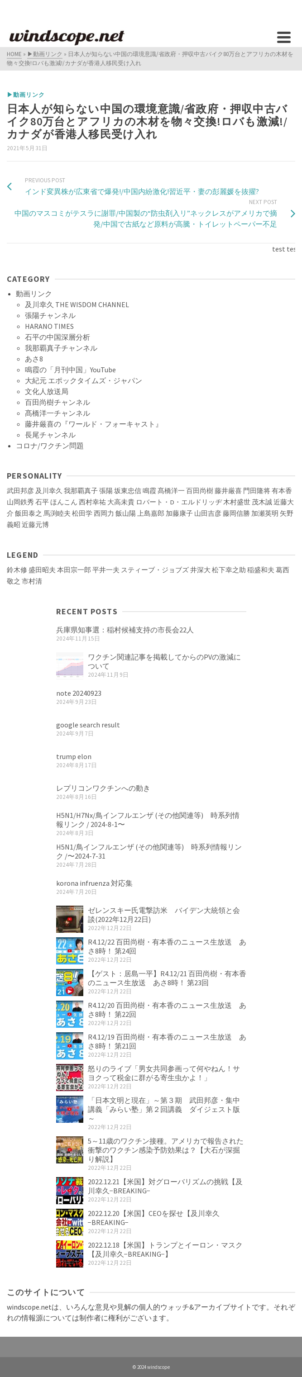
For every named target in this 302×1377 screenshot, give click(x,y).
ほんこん (63, 502)
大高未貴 (120, 502)
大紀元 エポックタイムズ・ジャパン (83, 380)
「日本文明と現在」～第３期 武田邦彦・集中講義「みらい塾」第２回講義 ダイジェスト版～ (164, 1109)
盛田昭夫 (42, 570)
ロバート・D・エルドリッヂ (179, 502)
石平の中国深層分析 (57, 337)
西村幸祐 (92, 502)
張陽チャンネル (50, 315)
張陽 (106, 491)
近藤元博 (35, 525)
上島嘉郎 (150, 513)
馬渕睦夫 (57, 513)
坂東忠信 (127, 491)
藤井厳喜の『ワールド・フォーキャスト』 (94, 423)
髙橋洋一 (171, 491)
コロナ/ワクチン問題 (50, 445)
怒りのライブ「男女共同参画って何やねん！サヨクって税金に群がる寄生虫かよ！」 (164, 1073)
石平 (42, 502)
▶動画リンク (26, 95)
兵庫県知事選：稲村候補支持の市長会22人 (125, 629)
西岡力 (104, 513)
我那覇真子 (81, 491)
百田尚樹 (199, 491)
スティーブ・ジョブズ (155, 570)
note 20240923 (78, 693)
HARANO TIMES (49, 326)
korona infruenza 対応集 (94, 883)
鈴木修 (17, 570)
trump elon (73, 756)
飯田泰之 (28, 513)
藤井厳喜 (228, 491)
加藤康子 (179, 513)
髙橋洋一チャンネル (57, 413)
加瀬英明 (264, 513)
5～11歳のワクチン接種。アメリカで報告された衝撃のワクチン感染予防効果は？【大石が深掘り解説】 (166, 1149)
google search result (88, 724)
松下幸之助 (229, 570)
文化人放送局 (46, 391)
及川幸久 (48, 491)
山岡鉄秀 (20, 502)
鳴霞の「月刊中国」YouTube (70, 369)
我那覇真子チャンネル (61, 347)
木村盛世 (236, 502)
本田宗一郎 (74, 570)
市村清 (32, 581)
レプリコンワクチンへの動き (103, 788)
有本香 (282, 491)
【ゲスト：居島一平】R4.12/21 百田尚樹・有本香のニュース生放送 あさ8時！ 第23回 (167, 978)
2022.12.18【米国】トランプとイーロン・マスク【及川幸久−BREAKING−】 (165, 1249)
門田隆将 (256, 491)
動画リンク (34, 293)
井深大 (200, 570)
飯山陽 (125, 513)
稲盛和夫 (260, 570)
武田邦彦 (20, 491)
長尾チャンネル (50, 434)
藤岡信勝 (236, 513)
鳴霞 (149, 491)
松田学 (82, 513)
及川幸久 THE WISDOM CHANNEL (77, 304)
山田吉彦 (207, 513)
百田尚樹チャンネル (57, 402)
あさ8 (34, 358)
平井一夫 (106, 570)
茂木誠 (262, 502)
